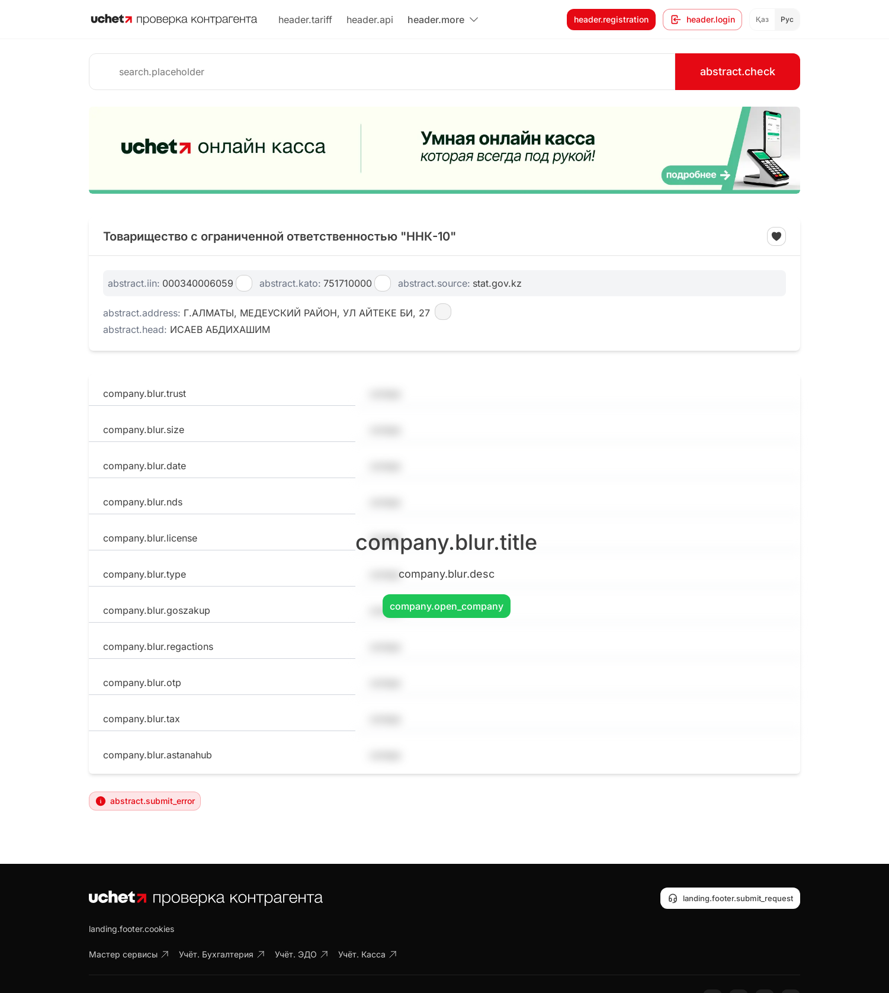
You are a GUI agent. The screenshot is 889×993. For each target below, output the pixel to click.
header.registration (611, 19)
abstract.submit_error (145, 801)
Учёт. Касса (367, 954)
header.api (369, 19)
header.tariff (305, 19)
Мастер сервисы (129, 954)
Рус (787, 19)
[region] (444, 150)
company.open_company (446, 606)
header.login (702, 19)
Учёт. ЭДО (302, 954)
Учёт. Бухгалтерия (222, 954)
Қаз (762, 19)
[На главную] (174, 19)
